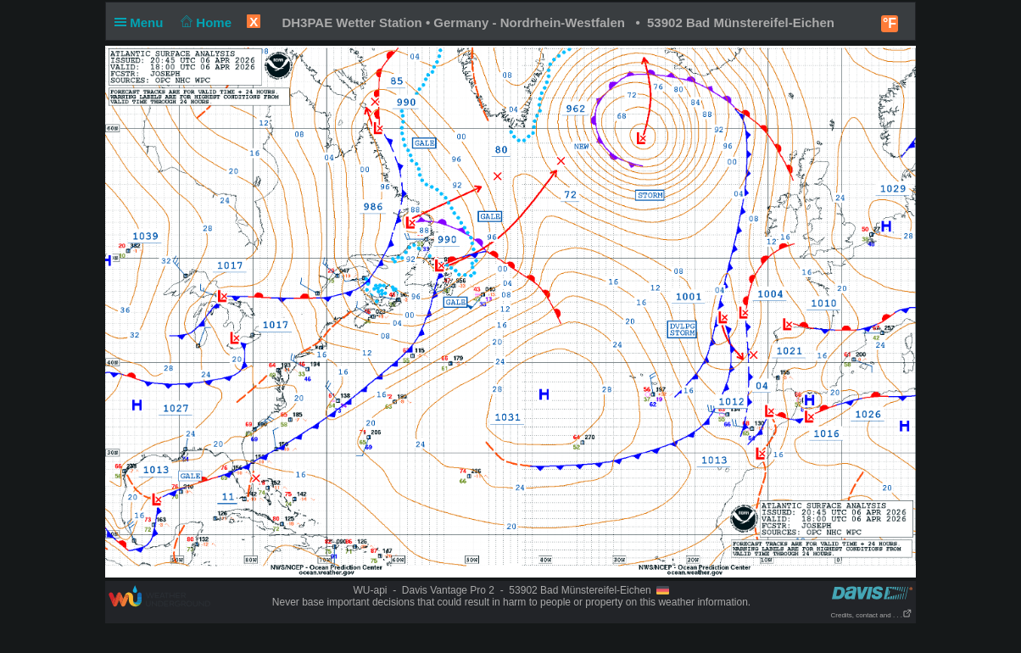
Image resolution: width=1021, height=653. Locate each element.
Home (204, 22)
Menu (142, 22)
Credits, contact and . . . (871, 615)
